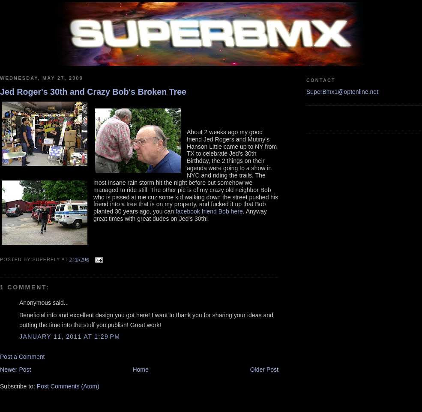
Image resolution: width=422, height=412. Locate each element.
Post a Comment (22, 356)
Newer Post (15, 369)
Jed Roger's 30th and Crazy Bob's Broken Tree (93, 91)
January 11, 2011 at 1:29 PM (69, 336)
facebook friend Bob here (209, 211)
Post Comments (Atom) (68, 386)
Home (140, 369)
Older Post (264, 369)
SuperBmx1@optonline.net (342, 91)
